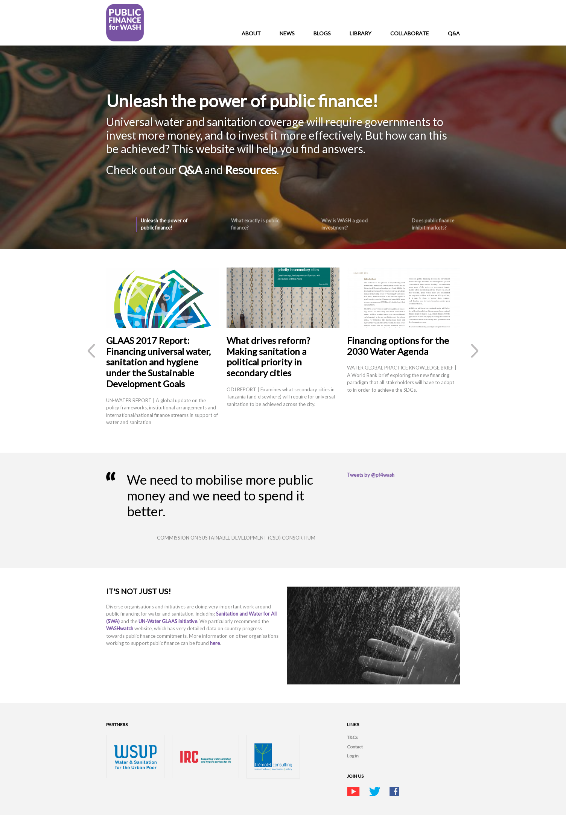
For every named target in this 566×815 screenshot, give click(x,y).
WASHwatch (120, 628)
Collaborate (409, 33)
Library (360, 33)
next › (475, 351)
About (251, 33)
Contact (355, 747)
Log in (353, 756)
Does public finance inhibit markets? (433, 224)
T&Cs (352, 737)
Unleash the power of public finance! (164, 224)
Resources (251, 169)
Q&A (454, 33)
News (287, 33)
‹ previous (91, 351)
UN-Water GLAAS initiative (167, 621)
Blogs (322, 33)
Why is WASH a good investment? (344, 224)
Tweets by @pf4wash (370, 475)
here (215, 643)
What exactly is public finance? (255, 224)
